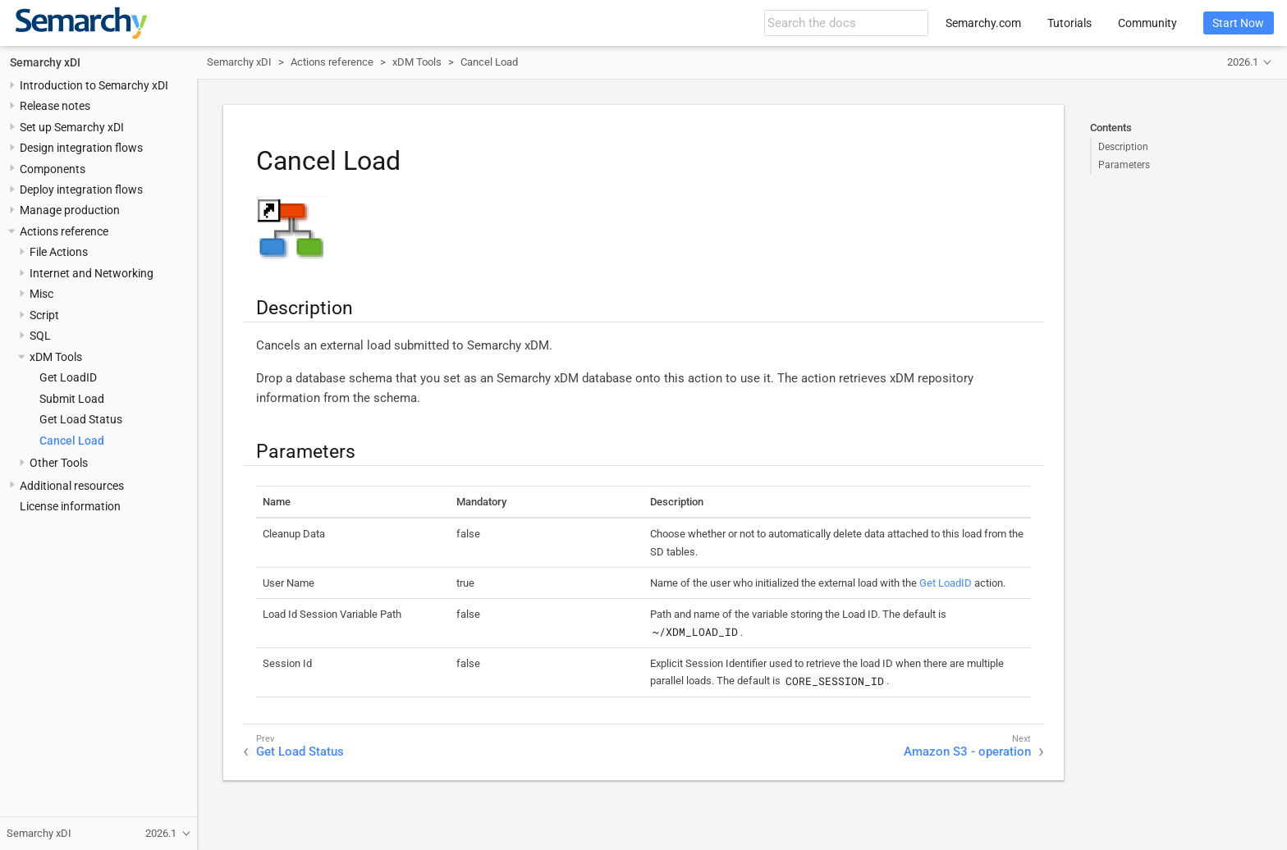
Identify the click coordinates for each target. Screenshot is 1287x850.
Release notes (55, 105)
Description (1123, 147)
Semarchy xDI (45, 62)
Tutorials (1069, 23)
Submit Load (71, 398)
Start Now (1238, 23)
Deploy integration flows (81, 189)
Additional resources (72, 485)
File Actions (59, 251)
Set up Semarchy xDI (72, 127)
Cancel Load (71, 440)
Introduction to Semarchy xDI (94, 85)
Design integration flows (81, 147)
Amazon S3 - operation (967, 751)
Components (52, 169)
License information (70, 506)
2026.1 (1242, 62)
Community (1147, 23)
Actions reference (64, 231)
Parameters (1124, 165)
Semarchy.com (983, 23)
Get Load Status (80, 419)
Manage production (70, 210)
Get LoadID (68, 377)
